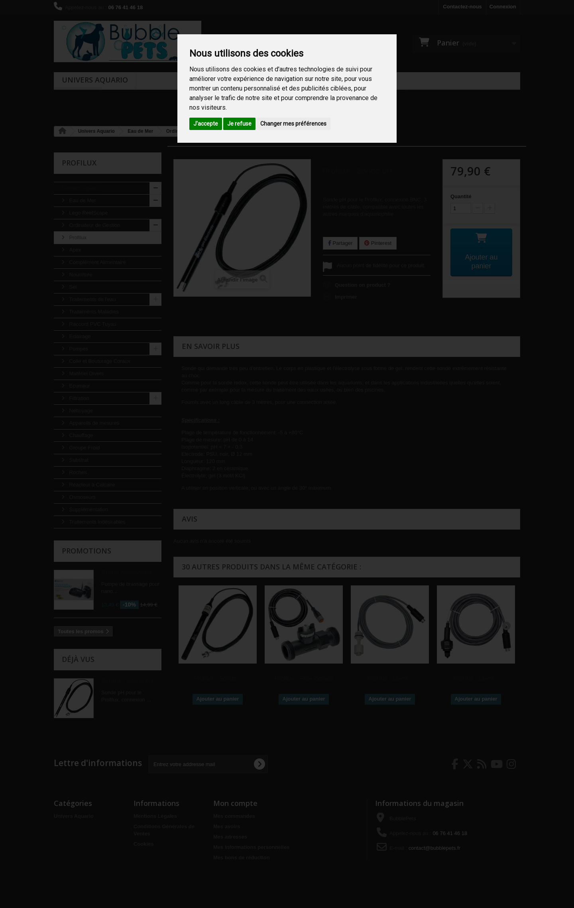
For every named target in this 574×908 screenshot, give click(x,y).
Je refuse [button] (239, 123)
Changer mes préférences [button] (293, 123)
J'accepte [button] (205, 123)
